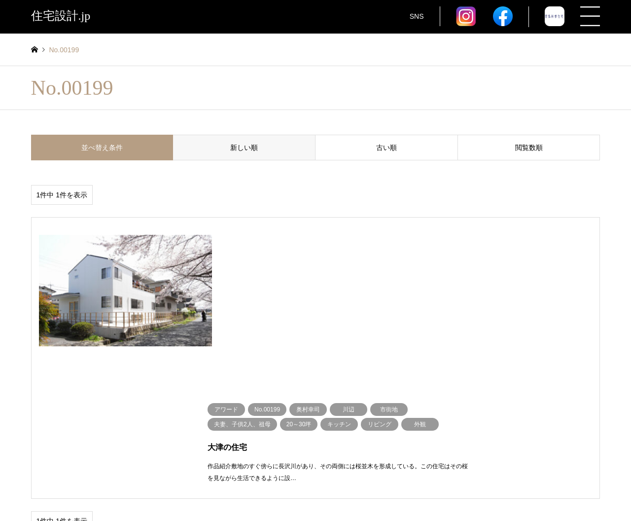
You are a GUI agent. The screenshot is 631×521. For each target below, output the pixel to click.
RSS (34, 488)
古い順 (386, 147)
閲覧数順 (529, 147)
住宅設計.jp (315, 488)
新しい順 (244, 147)
